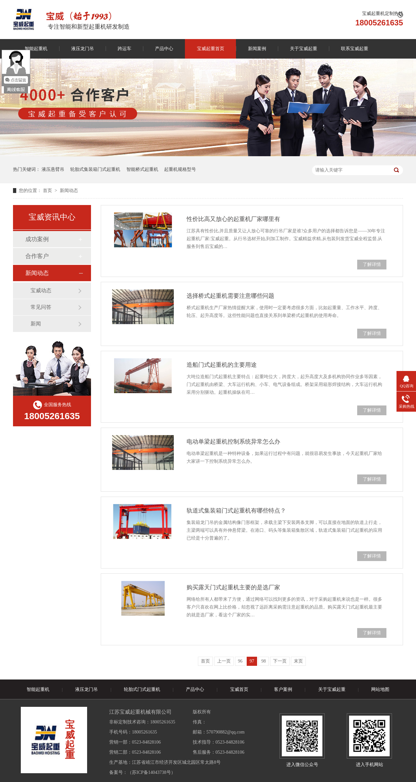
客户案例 (283, 689)
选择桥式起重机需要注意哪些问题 (230, 296)
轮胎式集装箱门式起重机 (95, 169)
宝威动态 (41, 290)
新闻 (36, 323)
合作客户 (37, 256)
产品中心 (164, 48)
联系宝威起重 (354, 48)
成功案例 (37, 239)
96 (240, 661)
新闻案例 (257, 48)
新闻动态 (69, 190)
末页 (298, 661)
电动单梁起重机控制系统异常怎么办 (233, 441)
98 (263, 661)
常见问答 (41, 307)
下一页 (280, 661)
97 (252, 661)
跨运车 (124, 48)
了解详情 (372, 264)
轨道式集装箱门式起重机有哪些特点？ (236, 510)
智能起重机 (36, 48)
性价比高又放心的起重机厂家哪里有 (233, 219)
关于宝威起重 (303, 48)
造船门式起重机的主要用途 (222, 365)
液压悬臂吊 (53, 169)
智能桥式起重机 (142, 169)
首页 (48, 190)
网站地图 (380, 689)
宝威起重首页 (210, 48)
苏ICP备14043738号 (151, 772)
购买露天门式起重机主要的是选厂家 (233, 587)
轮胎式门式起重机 (142, 689)
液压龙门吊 (82, 48)
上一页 (224, 661)
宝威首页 (239, 689)
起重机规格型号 (180, 169)
